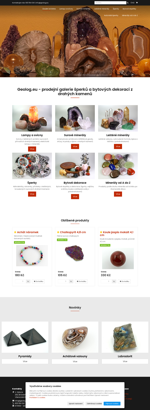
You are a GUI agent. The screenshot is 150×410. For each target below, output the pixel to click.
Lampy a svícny (66, 9)
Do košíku (38, 281)
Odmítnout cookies (94, 403)
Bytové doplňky (129, 9)
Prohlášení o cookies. (37, 397)
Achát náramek (27, 232)
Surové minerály (84, 9)
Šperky (116, 9)
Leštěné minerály (101, 9)
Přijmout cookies (112, 403)
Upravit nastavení (75, 403)
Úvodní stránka (49, 9)
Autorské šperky (111, 15)
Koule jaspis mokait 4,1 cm (116, 233)
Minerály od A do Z (130, 15)
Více (32, 149)
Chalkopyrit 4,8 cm (73, 232)
